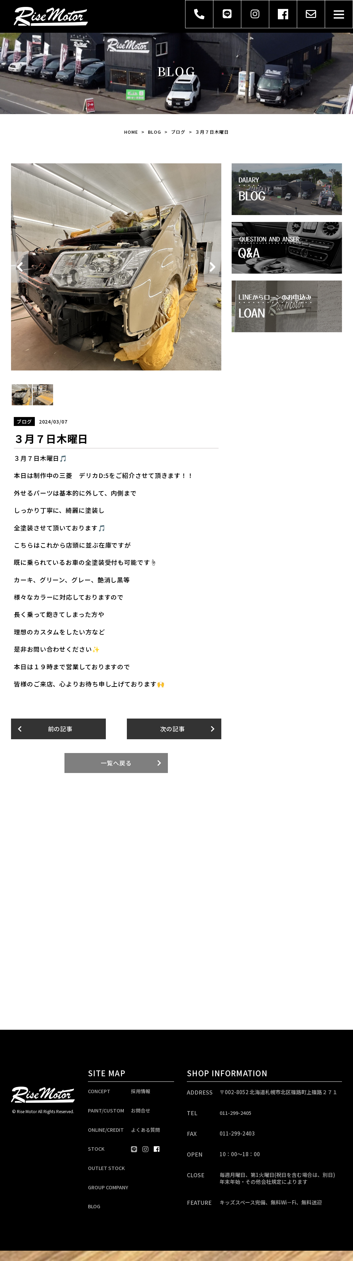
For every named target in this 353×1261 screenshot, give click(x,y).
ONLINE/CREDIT (106, 1133)
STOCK (96, 1154)
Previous (19, 267)
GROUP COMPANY (108, 1195)
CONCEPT (99, 1092)
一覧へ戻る (116, 763)
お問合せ (140, 1112)
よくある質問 (145, 1133)
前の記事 (60, 728)
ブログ (178, 132)
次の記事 (172, 728)
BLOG (155, 132)
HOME (131, 132)
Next (212, 267)
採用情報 (140, 1092)
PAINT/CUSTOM (106, 1112)
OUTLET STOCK (106, 1174)
